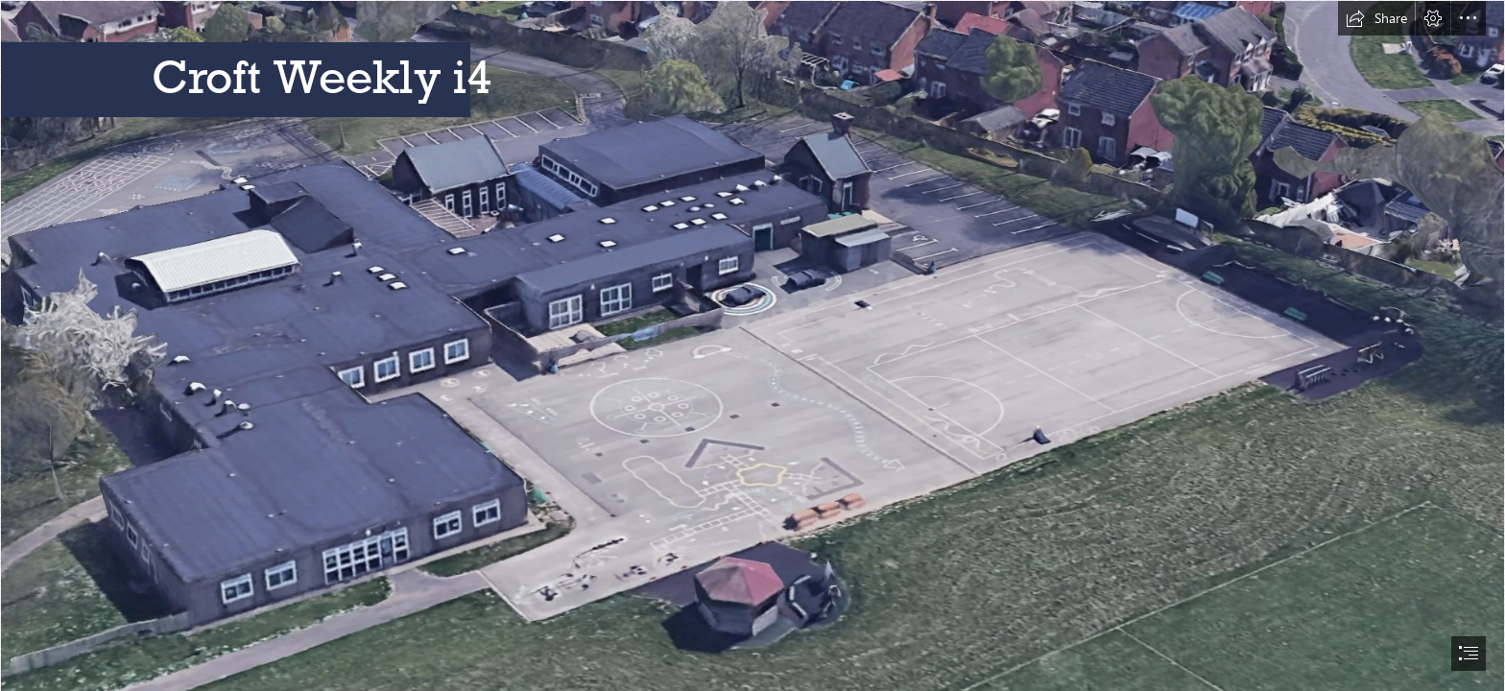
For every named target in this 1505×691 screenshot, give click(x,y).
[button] (1376, 18)
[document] (752, 345)
